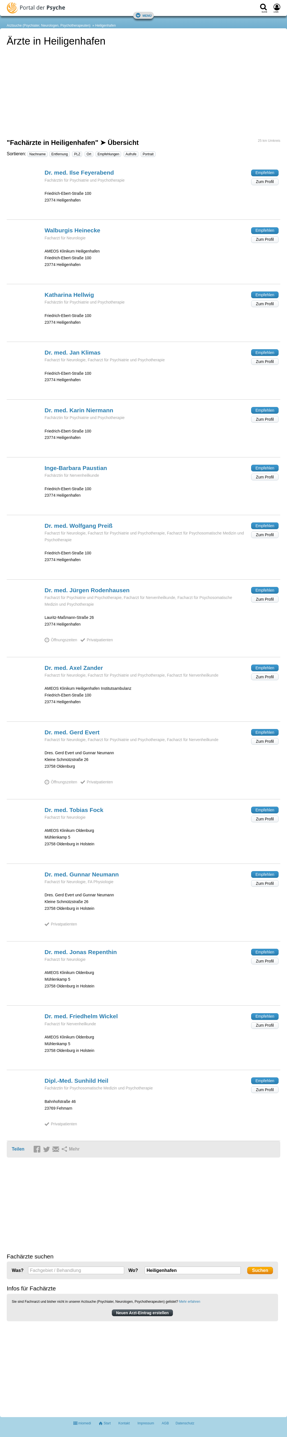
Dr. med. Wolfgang (78, 525)
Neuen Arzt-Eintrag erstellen (142, 1313)
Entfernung (59, 154)
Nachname (37, 154)
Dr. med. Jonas (81, 952)
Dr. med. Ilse (79, 172)
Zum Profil (265, 181)
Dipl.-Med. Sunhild (76, 1080)
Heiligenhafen (105, 25)
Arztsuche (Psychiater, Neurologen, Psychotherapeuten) (49, 25)
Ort (89, 154)
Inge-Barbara (76, 468)
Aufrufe (131, 154)
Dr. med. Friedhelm (81, 1016)
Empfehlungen (108, 154)
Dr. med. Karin (79, 410)
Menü (143, 15)
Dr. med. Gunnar (82, 874)
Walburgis (72, 230)
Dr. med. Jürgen (87, 590)
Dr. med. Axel (74, 668)
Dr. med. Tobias (74, 810)
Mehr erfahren (189, 1302)
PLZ (77, 154)
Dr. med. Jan (73, 352)
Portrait (148, 154)
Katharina (69, 294)
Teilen (18, 1149)
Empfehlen (265, 172)
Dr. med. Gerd (72, 732)
